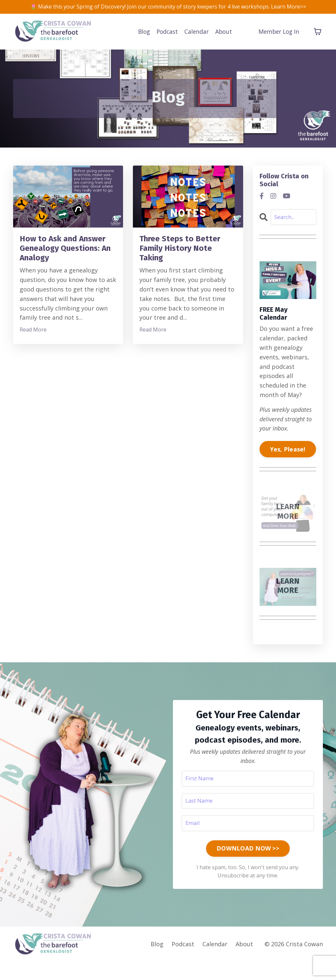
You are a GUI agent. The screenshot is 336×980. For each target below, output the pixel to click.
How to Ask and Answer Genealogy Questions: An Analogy (62, 269)
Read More (33, 360)
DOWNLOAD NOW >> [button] (248, 865)
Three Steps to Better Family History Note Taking (187, 264)
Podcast (166, 42)
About (224, 42)
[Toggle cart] (317, 42)
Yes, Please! (287, 462)
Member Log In (277, 42)
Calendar (196, 42)
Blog (141, 42)
